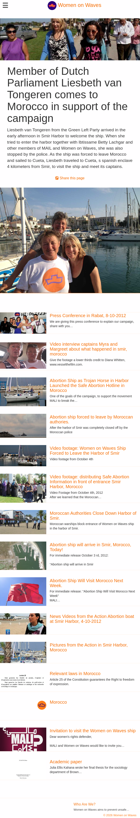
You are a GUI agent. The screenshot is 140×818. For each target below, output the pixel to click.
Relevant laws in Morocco (75, 673)
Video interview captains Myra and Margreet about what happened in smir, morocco (88, 349)
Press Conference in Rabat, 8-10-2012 (88, 315)
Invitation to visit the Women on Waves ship (93, 730)
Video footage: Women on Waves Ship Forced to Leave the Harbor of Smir (88, 451)
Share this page (70, 178)
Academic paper (66, 761)
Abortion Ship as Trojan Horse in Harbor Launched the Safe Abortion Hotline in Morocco (89, 385)
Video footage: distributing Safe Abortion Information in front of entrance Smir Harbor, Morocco (89, 481)
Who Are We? (84, 804)
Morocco (58, 702)
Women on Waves (74, 5)
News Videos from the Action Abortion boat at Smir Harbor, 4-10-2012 (92, 619)
